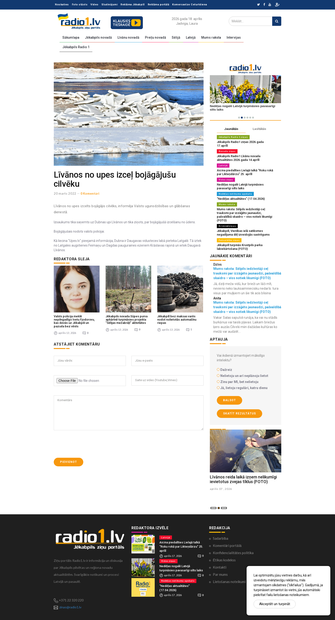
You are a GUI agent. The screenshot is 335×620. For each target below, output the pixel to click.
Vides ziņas (226, 179)
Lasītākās (259, 129)
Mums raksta (211, 37)
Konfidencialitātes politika (233, 553)
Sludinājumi (109, 4)
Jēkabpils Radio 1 (76, 47)
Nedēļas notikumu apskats (235, 194)
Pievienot (68, 461)
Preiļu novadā (155, 37)
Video (94, 4)
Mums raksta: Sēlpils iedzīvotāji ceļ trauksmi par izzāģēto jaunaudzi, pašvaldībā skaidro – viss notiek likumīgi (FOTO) (244, 214)
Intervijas (234, 37)
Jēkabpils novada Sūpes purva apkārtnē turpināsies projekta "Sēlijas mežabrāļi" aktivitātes (126, 319)
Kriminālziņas (227, 226)
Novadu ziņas (227, 151)
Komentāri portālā (227, 545)
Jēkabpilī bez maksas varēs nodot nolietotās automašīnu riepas (176, 319)
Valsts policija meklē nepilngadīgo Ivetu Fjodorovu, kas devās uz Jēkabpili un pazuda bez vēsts (74, 320)
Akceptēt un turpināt (274, 604)
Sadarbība (220, 538)
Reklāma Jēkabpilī (133, 4)
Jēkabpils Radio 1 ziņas (233, 137)
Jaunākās (231, 129)
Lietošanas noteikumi (229, 581)
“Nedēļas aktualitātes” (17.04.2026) (241, 198)
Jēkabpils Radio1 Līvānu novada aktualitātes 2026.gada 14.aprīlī (238, 158)
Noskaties (62, 4)
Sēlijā (176, 37)
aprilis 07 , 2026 (221, 489)
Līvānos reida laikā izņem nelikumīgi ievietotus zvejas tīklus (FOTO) (243, 479)
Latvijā (191, 37)
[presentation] (89, 443)
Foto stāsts (80, 4)
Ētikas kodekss (224, 560)
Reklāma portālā (158, 4)
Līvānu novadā (128, 37)
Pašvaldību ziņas (229, 240)
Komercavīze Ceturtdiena (189, 4)
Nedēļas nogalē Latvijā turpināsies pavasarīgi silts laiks (240, 186)
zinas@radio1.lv (70, 607)
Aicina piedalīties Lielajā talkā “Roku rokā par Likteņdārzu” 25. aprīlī (245, 172)
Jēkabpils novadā (98, 37)
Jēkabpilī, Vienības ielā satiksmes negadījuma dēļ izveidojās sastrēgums (243, 232)
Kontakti (219, 567)
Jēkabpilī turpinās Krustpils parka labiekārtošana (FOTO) (239, 247)
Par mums (220, 574)
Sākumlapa (70, 37)
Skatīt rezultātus (239, 413)
